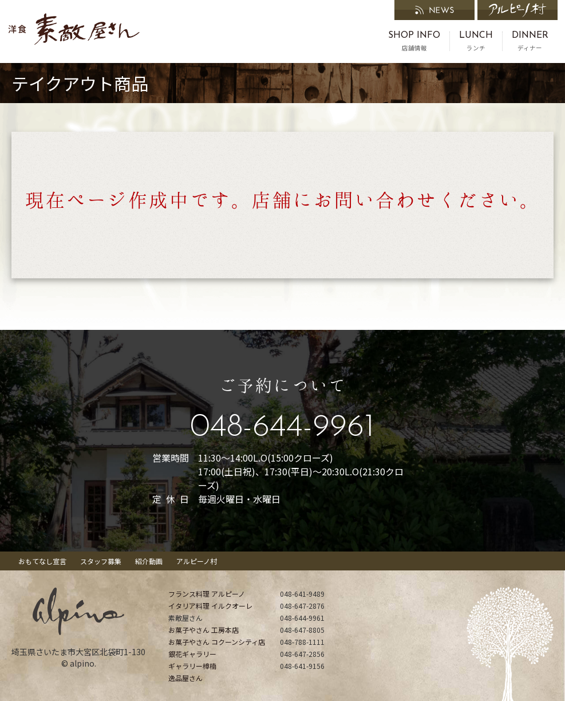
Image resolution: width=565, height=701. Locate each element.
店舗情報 (414, 41)
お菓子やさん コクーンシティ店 (216, 642)
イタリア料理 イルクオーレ (210, 606)
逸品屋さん (185, 678)
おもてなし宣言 (42, 561)
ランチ (476, 41)
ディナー (530, 41)
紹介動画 (149, 561)
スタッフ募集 (100, 561)
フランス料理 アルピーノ (206, 593)
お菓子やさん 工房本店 (203, 630)
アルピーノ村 (196, 561)
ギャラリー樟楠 (192, 666)
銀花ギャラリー (192, 654)
